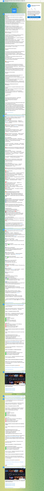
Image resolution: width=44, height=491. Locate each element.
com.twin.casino (17, 254)
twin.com (6, 121)
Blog (32, 19)
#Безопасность (17, 367)
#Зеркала (13, 367)
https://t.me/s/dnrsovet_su (9, 112)
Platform (37, 19)
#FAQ (6, 367)
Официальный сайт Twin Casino (10, 388)
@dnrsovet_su (33, 6)
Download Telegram (34, 17)
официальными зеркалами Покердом (13, 341)
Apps (34, 19)
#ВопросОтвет (9, 367)
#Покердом (21, 367)
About (30, 19)
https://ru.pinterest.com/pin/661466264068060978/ (13, 397)
